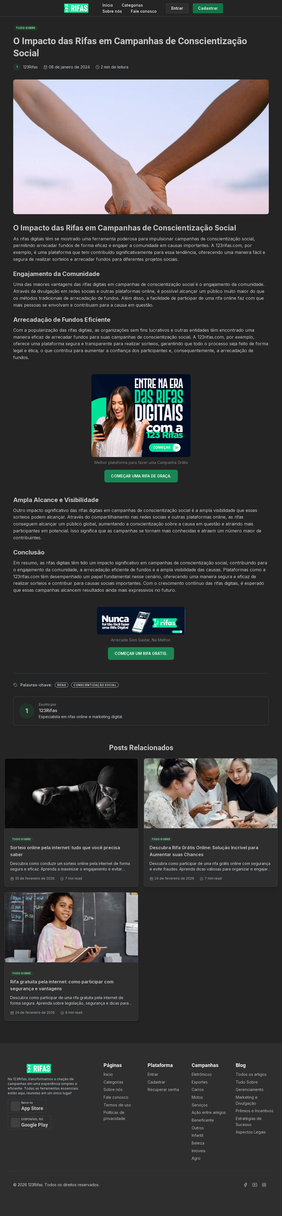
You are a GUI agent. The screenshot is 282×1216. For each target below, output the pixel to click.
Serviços (200, 1105)
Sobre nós (112, 11)
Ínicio (108, 1074)
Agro (196, 1158)
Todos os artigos (251, 1074)
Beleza (198, 1143)
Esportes (200, 1082)
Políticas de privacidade (114, 1115)
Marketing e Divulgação (246, 1100)
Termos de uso (117, 1105)
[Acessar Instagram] (264, 1185)
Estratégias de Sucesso (249, 1121)
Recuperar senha (163, 1089)
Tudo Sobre (247, 1082)
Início (107, 5)
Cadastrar (156, 1082)
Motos (197, 1097)
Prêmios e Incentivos (254, 1110)
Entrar (153, 1074)
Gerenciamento (250, 1089)
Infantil (197, 1135)
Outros (198, 1127)
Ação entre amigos (209, 1112)
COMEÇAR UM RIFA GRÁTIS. (141, 653)
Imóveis (198, 1150)
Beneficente (203, 1120)
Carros (198, 1089)
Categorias (132, 5)
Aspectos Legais (251, 1132)
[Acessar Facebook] (245, 1185)
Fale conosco (144, 11)
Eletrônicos (202, 1074)
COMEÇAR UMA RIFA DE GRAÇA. (141, 476)
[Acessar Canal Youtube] (254, 1185)
